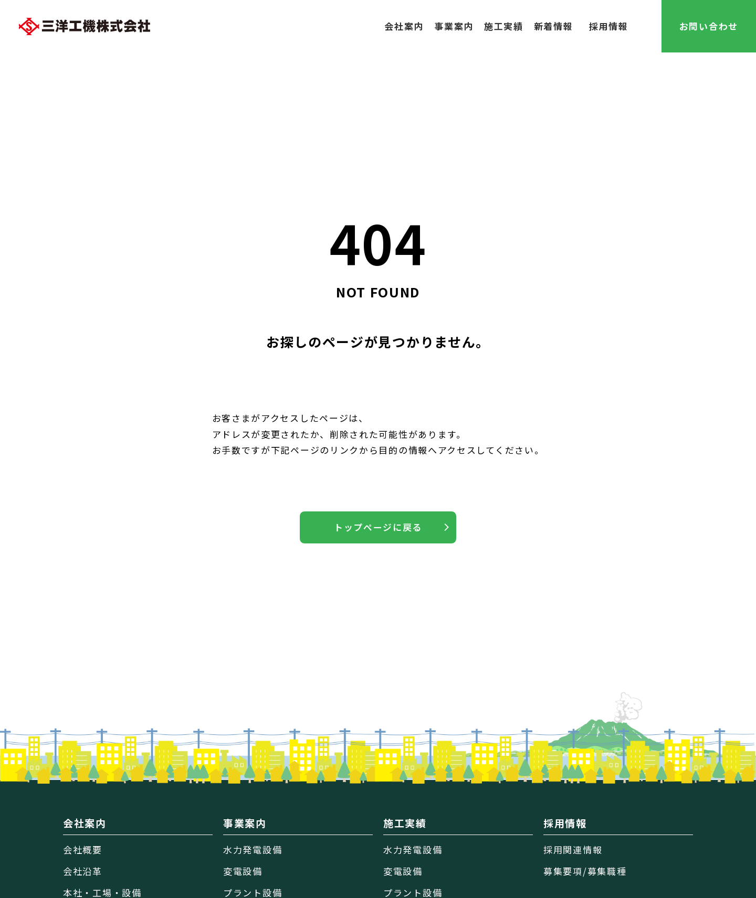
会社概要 (82, 849)
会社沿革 (82, 871)
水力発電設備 (252, 849)
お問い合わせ (708, 26)
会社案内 (404, 26)
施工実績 (503, 26)
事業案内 (454, 26)
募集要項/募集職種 (584, 871)
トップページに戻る (378, 526)
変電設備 (242, 871)
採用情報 (608, 26)
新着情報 (553, 26)
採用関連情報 (572, 849)
